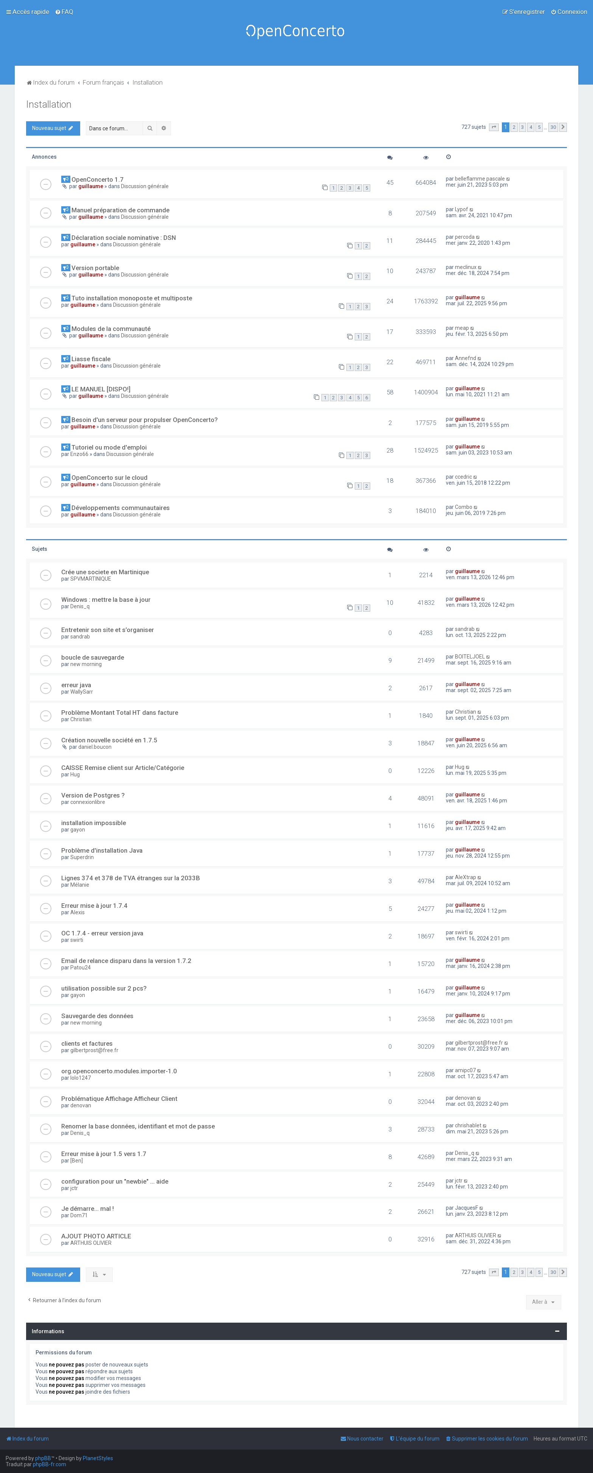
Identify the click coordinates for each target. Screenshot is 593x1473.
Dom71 (79, 1215)
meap (462, 328)
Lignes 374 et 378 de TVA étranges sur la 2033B (130, 878)
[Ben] (76, 1161)
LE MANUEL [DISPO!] (100, 389)
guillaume (90, 186)
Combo (463, 507)
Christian (81, 719)
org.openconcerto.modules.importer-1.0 (119, 1071)
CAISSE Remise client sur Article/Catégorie (122, 767)
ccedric (463, 477)
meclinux (466, 267)
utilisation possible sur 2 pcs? (104, 988)
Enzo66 (79, 454)
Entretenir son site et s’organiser (107, 630)
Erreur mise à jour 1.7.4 (94, 905)
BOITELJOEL (470, 657)
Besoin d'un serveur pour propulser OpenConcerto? (144, 420)
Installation (48, 104)
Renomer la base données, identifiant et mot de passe (138, 1126)
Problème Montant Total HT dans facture (119, 712)
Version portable (95, 268)
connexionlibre (87, 802)
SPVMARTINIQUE (90, 579)
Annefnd (465, 358)
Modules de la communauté (111, 328)
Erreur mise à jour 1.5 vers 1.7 (103, 1154)
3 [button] (522, 127)
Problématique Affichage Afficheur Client (119, 1098)
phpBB (43, 1458)
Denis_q (80, 606)
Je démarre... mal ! (87, 1208)
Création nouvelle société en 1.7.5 (109, 740)
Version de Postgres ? (93, 795)
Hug (75, 774)
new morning (86, 664)
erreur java (76, 685)
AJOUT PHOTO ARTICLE (96, 1236)
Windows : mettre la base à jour (106, 599)
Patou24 (80, 967)
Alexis (77, 912)
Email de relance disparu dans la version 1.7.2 (126, 960)
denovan (80, 1105)
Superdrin (82, 857)
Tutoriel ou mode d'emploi (109, 447)
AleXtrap (465, 877)
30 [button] (553, 127)
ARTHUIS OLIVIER (91, 1243)
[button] (494, 127)
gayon (77, 830)
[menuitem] (64, 11)
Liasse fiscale (90, 359)
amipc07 (465, 1070)
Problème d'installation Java (102, 850)
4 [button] (530, 127)
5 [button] (539, 127)
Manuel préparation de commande (120, 210)
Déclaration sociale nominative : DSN (123, 237)
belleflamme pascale (480, 179)
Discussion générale (145, 186)
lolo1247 (80, 1078)
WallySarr (81, 692)
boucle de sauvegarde (92, 657)
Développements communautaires (120, 508)
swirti (76, 940)
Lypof (461, 209)
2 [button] (514, 127)
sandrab (80, 637)
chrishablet (468, 1125)
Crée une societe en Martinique (105, 572)
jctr (74, 1188)
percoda (465, 237)
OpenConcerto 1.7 (97, 179)
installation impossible (93, 823)
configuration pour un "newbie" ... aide (114, 1181)
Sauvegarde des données (97, 1016)
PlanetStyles (98, 1458)
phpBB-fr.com (49, 1464)
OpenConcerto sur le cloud (109, 477)
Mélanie (79, 885)
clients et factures (87, 1043)
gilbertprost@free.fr (94, 1050)
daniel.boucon (95, 747)
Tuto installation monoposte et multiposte (131, 298)
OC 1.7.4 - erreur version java (102, 933)
